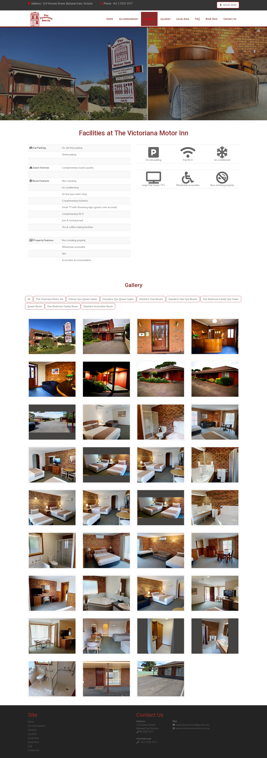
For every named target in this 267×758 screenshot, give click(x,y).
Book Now (211, 19)
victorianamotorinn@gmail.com (192, 724)
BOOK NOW (228, 5)
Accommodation (128, 19)
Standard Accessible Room (98, 306)
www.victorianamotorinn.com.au (193, 728)
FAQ (197, 19)
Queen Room (34, 306)
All (28, 299)
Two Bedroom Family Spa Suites (221, 299)
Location (165, 19)
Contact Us (229, 19)
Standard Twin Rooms (151, 299)
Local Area (182, 19)
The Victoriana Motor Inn (49, 299)
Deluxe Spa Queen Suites (83, 299)
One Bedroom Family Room (62, 306)
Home (110, 19)
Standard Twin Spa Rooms (182, 299)
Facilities (149, 19)
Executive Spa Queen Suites (118, 299)
